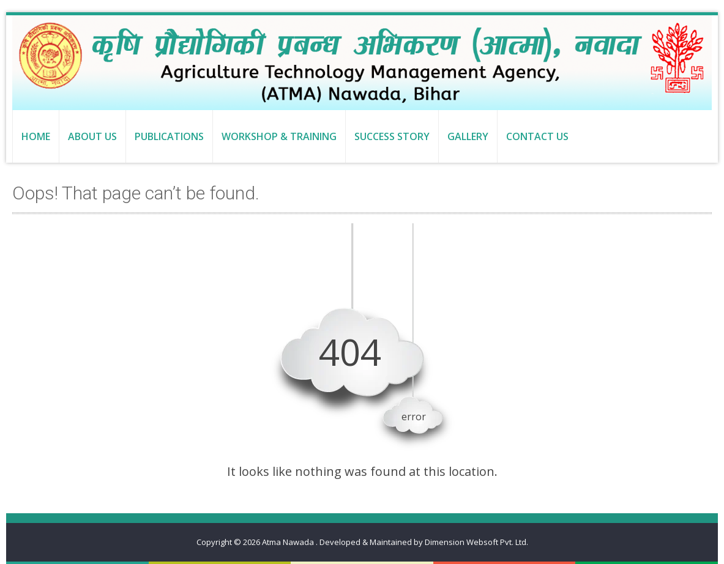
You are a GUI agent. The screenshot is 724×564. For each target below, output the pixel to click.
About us (92, 136)
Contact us (537, 136)
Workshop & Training (279, 136)
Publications (169, 136)
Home (35, 136)
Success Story (392, 136)
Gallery (467, 136)
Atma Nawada (289, 541)
